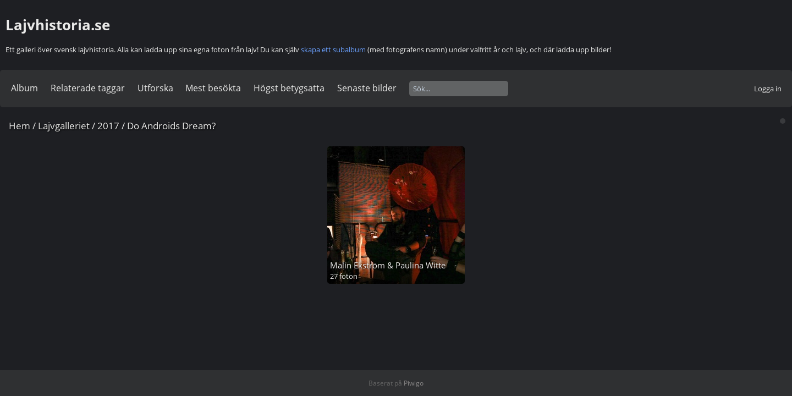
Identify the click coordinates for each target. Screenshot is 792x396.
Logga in (768, 89)
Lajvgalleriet (64, 125)
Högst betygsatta (289, 88)
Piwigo (414, 383)
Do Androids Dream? (171, 125)
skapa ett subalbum (333, 49)
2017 (108, 125)
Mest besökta (213, 88)
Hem (19, 125)
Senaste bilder (367, 88)
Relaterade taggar (88, 88)
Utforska (155, 88)
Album (24, 88)
